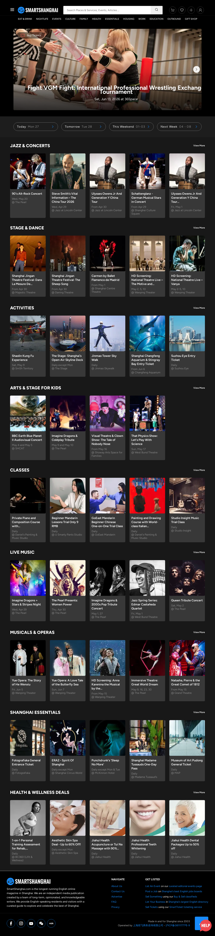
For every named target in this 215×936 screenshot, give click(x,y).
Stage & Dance (27, 228)
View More (199, 145)
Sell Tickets (151, 907)
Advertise (116, 896)
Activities (22, 308)
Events (56, 19)
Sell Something (153, 896)
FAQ (113, 901)
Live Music (22, 552)
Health (96, 19)
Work (142, 19)
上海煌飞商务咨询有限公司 (148, 925)
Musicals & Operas (32, 632)
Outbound (174, 19)
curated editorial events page (185, 886)
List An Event (152, 886)
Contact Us (117, 891)
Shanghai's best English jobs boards (182, 891)
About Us (116, 886)
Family (84, 19)
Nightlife (42, 19)
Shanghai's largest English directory (188, 901)
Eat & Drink (25, 19)
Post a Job (151, 891)
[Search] (156, 10)
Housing (128, 19)
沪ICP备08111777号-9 (178, 925)
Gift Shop (191, 19)
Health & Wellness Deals (39, 792)
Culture (70, 19)
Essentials (112, 19)
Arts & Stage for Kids (35, 388)
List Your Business (155, 901)
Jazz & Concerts (30, 145)
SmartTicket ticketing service (185, 907)
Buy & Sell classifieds (185, 896)
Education (156, 19)
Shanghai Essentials (35, 712)
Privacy (115, 907)
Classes (19, 470)
